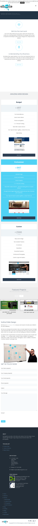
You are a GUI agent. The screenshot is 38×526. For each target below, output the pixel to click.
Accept (22, 2)
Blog (5, 506)
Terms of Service (7, 448)
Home (5, 493)
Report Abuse (6, 450)
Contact (5, 512)
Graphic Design (8, 501)
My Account (6, 514)
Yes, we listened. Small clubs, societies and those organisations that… (22, 485)
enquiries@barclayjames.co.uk (20, 469)
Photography (7, 503)
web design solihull (11, 325)
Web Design (7, 499)
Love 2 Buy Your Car (29, 312)
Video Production (8, 505)
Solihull (6, 336)
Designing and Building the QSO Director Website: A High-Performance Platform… (23, 478)
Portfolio (5, 508)
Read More (27, 2)
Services (5, 497)
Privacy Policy (6, 446)
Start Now (19, 155)
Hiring (5, 510)
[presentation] (11, 417)
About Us (6, 495)
